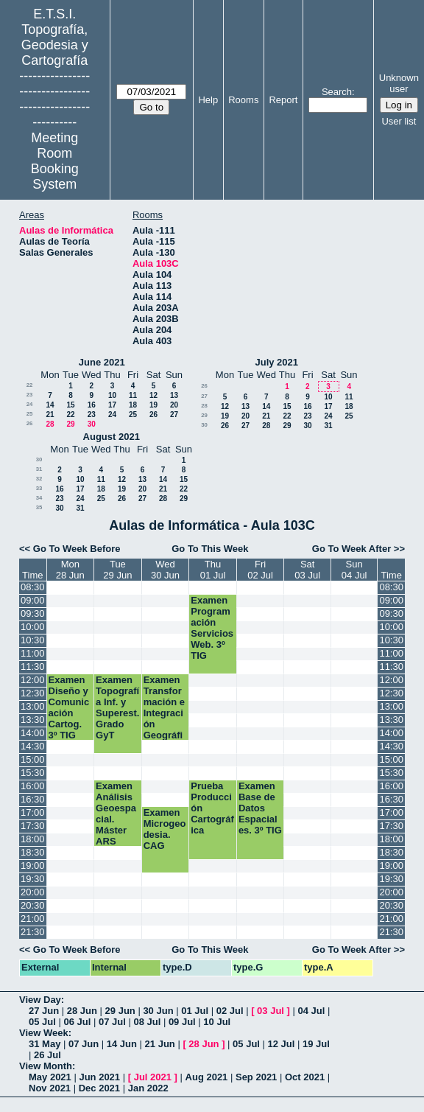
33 (39, 488)
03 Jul (270, 1010)
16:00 (33, 785)
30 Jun (158, 1010)
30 (92, 424)
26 (153, 414)
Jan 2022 (148, 1088)
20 (174, 405)
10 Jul (216, 1021)
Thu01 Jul (213, 570)
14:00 (33, 732)
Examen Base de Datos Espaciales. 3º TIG (260, 808)
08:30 (33, 586)
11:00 (33, 653)
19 (153, 405)
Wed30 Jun (165, 570)
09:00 (33, 600)
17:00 (33, 812)
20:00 (33, 892)
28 (50, 424)
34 (39, 497)
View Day (40, 999)
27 (174, 414)
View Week (43, 1032)
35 (39, 507)
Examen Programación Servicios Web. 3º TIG (212, 628)
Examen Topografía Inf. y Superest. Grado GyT (117, 707)
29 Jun (120, 1010)
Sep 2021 (256, 1077)
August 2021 (111, 436)
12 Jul (281, 1043)
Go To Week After (351, 548)
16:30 (33, 799)
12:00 (33, 679)
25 (29, 413)
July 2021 (276, 362)
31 (328, 426)
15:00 (33, 759)
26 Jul (47, 1054)
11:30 (33, 666)
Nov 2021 (50, 1088)
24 (29, 404)
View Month (45, 1065)
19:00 (33, 865)
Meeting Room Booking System (55, 161)
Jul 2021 (153, 1077)
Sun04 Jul (354, 570)
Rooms (243, 99)
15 (70, 405)
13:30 (33, 719)
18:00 (33, 839)
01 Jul (194, 1010)
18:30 (33, 852)
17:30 (33, 825)
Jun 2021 (99, 1077)
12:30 (33, 693)
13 (174, 395)
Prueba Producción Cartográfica (212, 808)
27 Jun (44, 1010)
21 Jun (160, 1043)
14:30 (33, 746)
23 (29, 394)
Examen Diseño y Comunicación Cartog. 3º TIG (69, 707)
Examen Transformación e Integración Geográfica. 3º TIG (165, 713)
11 (133, 395)
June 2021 (102, 362)
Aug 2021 (207, 1077)
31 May (44, 1043)
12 (153, 395)
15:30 (33, 772)
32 (39, 478)
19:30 (33, 878)
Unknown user (399, 83)
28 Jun (82, 1010)
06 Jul (77, 1021)
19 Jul (316, 1043)
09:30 (33, 613)
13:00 (33, 706)
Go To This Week (210, 548)
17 (112, 405)
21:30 (33, 931)
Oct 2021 (305, 1077)
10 (112, 395)
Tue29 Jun (117, 570)
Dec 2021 (99, 1088)
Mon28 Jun (70, 570)
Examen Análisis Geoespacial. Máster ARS (116, 813)
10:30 (33, 640)
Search (337, 91)
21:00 (33, 918)
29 (70, 424)
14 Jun (122, 1043)
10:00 (33, 626)
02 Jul (230, 1010)
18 (133, 405)
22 (29, 385)
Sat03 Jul (307, 570)
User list (398, 121)
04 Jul (311, 1010)
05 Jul (42, 1021)
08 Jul (146, 1021)
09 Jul (182, 1021)
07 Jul (112, 1021)
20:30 (33, 905)
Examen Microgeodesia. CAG (165, 829)
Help (208, 99)
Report (283, 99)
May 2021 (50, 1077)
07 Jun (83, 1043)
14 (50, 405)
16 (92, 405)
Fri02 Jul (260, 570)
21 (50, 414)
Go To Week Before (77, 548)
